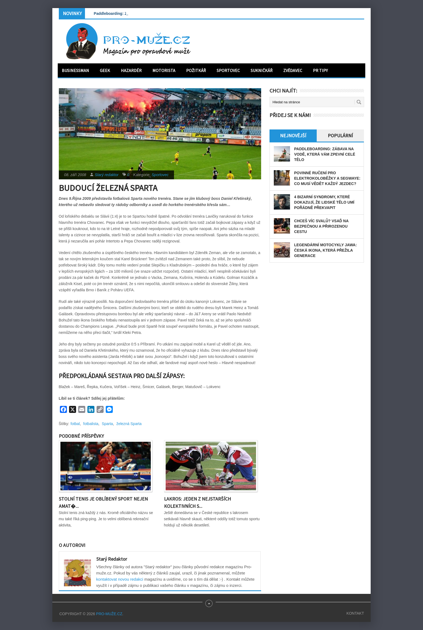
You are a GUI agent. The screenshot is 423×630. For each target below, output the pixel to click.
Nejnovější (293, 135)
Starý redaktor (106, 175)
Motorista (163, 70)
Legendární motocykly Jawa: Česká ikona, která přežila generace (325, 250)
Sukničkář (261, 70)
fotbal (75, 424)
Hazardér (131, 70)
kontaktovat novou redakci (119, 579)
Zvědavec (292, 70)
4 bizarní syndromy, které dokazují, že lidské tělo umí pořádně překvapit (324, 202)
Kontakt (355, 613)
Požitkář (196, 70)
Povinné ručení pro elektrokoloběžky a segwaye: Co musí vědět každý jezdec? (327, 178)
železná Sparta (128, 424)
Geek (105, 70)
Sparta (107, 424)
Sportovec (228, 70)
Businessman (75, 70)
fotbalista (90, 424)
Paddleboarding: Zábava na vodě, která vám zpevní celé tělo (324, 154)
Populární (340, 135)
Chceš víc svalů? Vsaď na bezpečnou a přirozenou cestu (321, 226)
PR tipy (320, 70)
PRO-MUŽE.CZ (109, 614)
